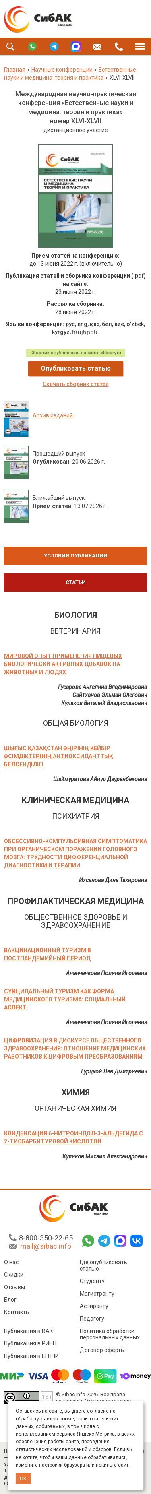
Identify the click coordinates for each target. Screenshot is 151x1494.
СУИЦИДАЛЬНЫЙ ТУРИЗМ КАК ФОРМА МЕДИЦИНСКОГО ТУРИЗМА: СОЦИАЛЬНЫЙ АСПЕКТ (65, 999)
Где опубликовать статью (103, 1266)
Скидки (13, 1276)
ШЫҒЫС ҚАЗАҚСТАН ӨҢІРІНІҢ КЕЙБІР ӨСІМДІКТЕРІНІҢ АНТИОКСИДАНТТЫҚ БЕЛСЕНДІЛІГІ (58, 756)
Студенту (92, 1282)
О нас (11, 1263)
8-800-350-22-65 (46, 1239)
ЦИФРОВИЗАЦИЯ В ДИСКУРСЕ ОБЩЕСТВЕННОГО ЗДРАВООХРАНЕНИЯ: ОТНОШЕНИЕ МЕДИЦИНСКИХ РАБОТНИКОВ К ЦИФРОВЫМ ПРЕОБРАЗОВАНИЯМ (75, 1048)
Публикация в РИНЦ (30, 1344)
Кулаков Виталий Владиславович (104, 703)
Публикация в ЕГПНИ (31, 1357)
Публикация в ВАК (28, 1332)
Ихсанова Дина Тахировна (113, 880)
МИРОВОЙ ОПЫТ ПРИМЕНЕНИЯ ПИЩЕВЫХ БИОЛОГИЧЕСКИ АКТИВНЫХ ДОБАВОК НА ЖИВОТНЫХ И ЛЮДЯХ (63, 664)
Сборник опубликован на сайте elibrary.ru (75, 352)
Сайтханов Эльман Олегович (109, 695)
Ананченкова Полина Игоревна (106, 973)
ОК (23, 1478)
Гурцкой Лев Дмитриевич (114, 1071)
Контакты (17, 1313)
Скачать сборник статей (76, 384)
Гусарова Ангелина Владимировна (102, 687)
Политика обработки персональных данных (110, 1335)
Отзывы (14, 1288)
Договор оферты (102, 1351)
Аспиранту (94, 1307)
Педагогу (92, 1320)
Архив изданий (53, 415)
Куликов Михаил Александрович (104, 1156)
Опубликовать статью (76, 368)
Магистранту (97, 1295)
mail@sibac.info (45, 1247)
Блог (10, 1301)
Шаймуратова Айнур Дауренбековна (100, 779)
